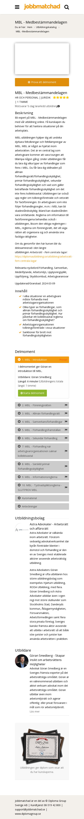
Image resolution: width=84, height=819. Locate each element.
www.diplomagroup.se (28, 813)
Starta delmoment (32, 393)
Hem (29, 27)
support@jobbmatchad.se (30, 809)
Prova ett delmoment (42, 82)
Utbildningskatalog (46, 27)
